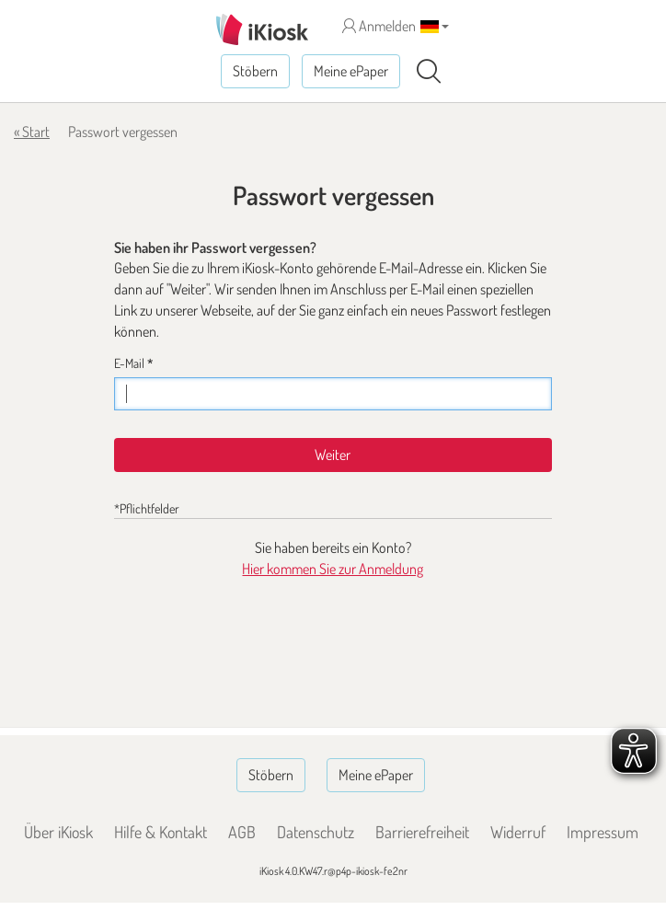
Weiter (332, 454)
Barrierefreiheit (422, 832)
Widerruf (517, 832)
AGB (242, 832)
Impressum (602, 832)
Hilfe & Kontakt (160, 832)
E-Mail (133, 363)
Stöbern (255, 71)
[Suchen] (428, 71)
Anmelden (379, 26)
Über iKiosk (58, 832)
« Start (32, 131)
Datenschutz (315, 832)
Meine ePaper (351, 71)
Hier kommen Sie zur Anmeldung (332, 568)
